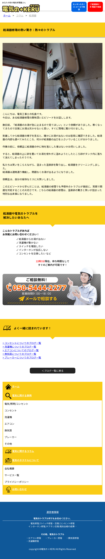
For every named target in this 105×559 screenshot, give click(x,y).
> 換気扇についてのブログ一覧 (19, 354)
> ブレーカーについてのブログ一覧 (22, 357)
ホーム (15, 386)
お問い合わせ (19, 489)
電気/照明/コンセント (16, 404)
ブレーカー (11, 437)
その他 (8, 443)
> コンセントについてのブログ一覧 (22, 343)
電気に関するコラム (23, 451)
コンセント (11, 410)
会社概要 (9, 468)
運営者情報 (52, 512)
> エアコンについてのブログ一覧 (21, 350)
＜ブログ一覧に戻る (53, 370)
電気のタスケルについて (25, 460)
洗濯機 (8, 417)
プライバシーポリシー (17, 482)
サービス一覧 (12, 475)
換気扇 (8, 430)
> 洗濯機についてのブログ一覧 (19, 346)
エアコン (9, 423)
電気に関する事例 (22, 395)
